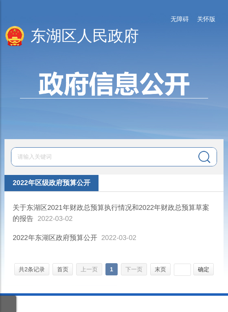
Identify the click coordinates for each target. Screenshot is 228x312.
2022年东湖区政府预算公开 (55, 238)
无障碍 (180, 18)
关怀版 (206, 18)
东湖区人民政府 (85, 35)
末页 (160, 269)
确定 (203, 269)
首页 (62, 269)
